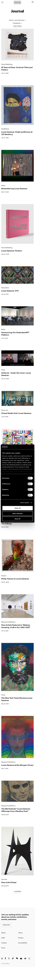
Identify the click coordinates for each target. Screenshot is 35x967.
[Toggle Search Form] (33, 2)
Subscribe (6, 925)
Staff (3, 938)
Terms (20, 933)
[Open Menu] (2, 2)
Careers (4, 943)
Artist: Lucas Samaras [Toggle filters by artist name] (17, 20)
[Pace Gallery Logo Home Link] (17, 2)
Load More (17, 891)
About (3, 933)
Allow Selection (17, 513)
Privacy (20, 938)
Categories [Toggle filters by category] (17, 23)
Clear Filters (17, 26)
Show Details (24, 502)
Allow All (17, 508)
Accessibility (22, 943)
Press (3, 948)
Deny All (17, 519)
